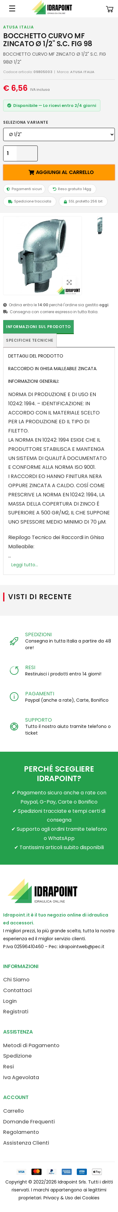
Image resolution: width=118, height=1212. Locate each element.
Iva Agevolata (21, 1077)
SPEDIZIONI (38, 634)
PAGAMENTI (39, 693)
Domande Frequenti (29, 1121)
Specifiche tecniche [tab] (29, 340)
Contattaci (17, 990)
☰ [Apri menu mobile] (12, 8)
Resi (8, 1066)
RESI (30, 667)
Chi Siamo (16, 979)
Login (10, 1001)
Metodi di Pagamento (31, 1045)
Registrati (15, 1011)
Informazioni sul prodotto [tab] (38, 326)
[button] (110, 8)
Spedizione (17, 1056)
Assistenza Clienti (26, 1143)
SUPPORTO (38, 720)
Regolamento (21, 1132)
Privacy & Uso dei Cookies (71, 1198)
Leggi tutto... (24, 565)
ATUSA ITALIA (18, 27)
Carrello (13, 1111)
